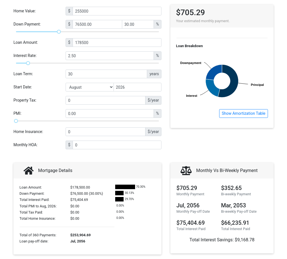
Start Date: (22, 87)
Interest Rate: (25, 55)
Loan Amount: (25, 42)
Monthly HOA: (25, 145)
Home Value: (24, 11)
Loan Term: (23, 74)
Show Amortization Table (243, 113)
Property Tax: (24, 100)
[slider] (59, 32)
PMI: (17, 113)
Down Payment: (27, 24)
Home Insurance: (28, 131)
